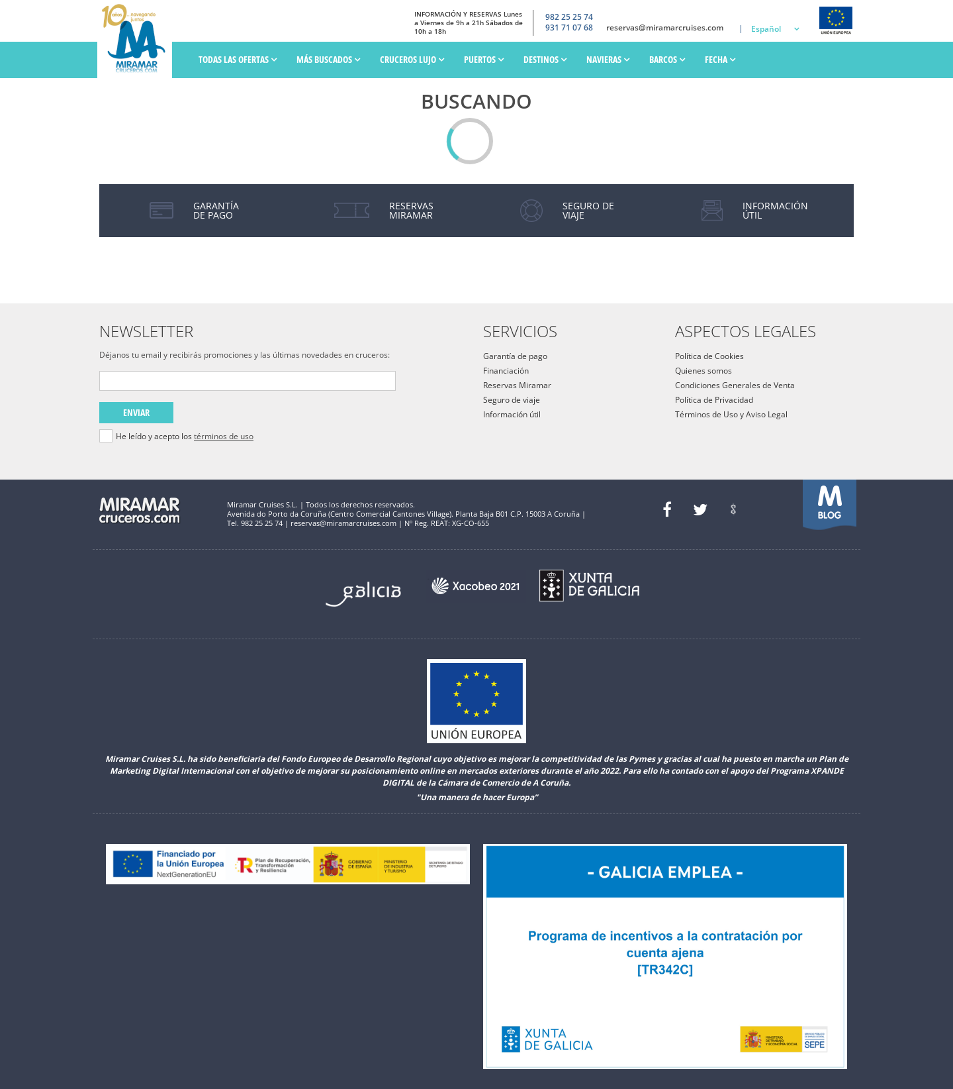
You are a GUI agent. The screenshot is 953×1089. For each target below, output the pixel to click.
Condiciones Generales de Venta (735, 385)
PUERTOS (484, 59)
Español (766, 28)
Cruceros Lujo (412, 59)
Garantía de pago (515, 356)
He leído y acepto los (184, 437)
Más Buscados (328, 59)
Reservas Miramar (517, 385)
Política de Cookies (709, 356)
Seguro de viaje (511, 399)
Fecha (720, 59)
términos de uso (223, 436)
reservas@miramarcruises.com (664, 28)
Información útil (512, 414)
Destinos (545, 59)
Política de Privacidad (714, 399)
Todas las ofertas (238, 59)
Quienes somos (703, 370)
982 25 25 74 (569, 17)
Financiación (506, 370)
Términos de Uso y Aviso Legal (731, 414)
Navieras (607, 59)
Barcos (667, 59)
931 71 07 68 (569, 28)
